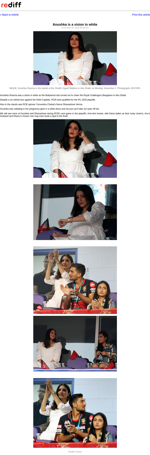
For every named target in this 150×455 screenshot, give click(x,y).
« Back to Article (9, 14)
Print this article (141, 14)
